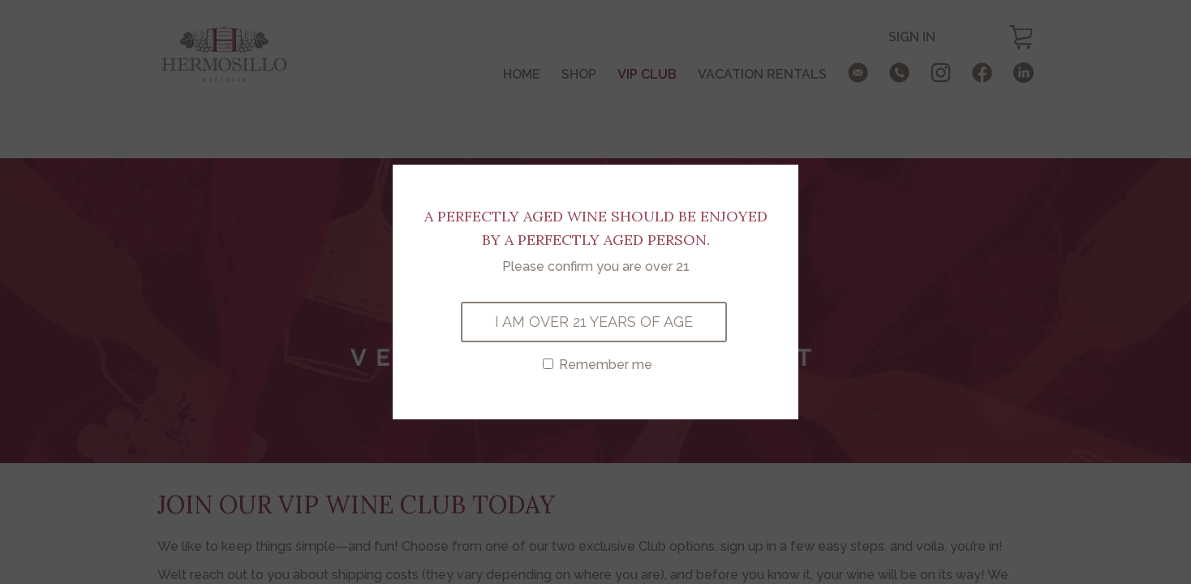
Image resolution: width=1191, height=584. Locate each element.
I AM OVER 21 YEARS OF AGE (594, 321)
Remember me (597, 364)
